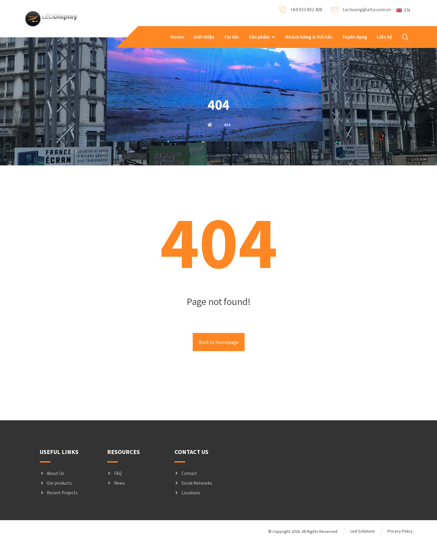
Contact (185, 473)
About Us (52, 473)
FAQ (114, 473)
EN (403, 10)
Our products (56, 483)
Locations (187, 493)
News (116, 483)
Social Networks (193, 483)
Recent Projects (59, 493)
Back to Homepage (219, 342)
